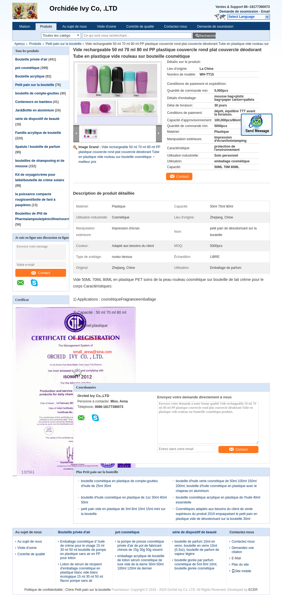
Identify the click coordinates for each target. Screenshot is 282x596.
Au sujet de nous (74, 26)
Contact (40, 273)
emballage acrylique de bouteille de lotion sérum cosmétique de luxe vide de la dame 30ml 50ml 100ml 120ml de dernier (140, 562)
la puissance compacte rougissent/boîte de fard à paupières (35, 199)
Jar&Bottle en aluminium (34, 110)
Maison (24, 26)
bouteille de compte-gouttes (37, 93)
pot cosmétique (27, 68)
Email (265, 11)
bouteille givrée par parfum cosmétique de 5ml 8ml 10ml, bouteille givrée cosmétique (196, 564)
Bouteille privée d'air (31, 59)
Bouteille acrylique (30, 76)
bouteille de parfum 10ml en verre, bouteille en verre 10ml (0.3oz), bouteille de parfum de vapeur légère (197, 548)
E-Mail (236, 558)
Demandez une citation (243, 550)
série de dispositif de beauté (37, 119)
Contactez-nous (175, 26)
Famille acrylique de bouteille (38, 133)
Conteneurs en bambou (33, 102)
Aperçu (20, 44)
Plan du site (240, 564)
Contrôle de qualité (140, 26)
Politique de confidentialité (43, 590)
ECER (253, 590)
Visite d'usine (106, 26)
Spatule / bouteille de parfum (37, 147)
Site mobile (241, 571)
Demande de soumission (238, 11)
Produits (46, 26)
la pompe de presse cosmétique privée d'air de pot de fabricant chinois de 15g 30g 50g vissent (140, 546)
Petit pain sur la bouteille (64, 44)
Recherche (207, 36)
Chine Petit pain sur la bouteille (87, 590)
